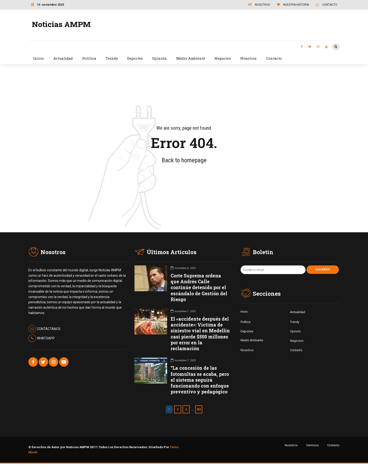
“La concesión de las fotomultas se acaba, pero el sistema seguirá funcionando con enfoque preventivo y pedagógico (200, 380)
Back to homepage (184, 160)
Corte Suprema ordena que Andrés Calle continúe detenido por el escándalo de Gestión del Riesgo (199, 287)
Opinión (159, 58)
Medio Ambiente (190, 58)
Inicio (38, 58)
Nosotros (248, 58)
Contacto (274, 58)
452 (199, 409)
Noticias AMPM (61, 24)
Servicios (312, 445)
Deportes (135, 58)
